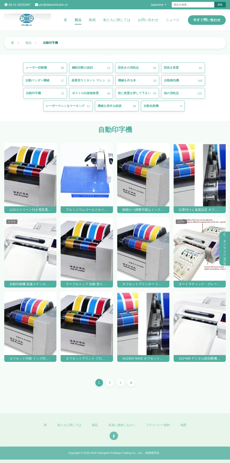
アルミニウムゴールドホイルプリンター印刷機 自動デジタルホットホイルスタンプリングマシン (87, 209)
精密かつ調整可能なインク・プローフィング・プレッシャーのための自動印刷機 (143, 209)
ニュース (172, 20)
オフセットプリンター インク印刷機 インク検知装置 (143, 284)
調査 (220, 4)
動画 (92, 20)
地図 (183, 426)
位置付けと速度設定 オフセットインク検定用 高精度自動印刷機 (199, 209)
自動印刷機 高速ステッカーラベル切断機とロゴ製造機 (30, 284)
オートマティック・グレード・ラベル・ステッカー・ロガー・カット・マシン (199, 284)
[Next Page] (120, 383)
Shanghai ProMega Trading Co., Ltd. (119, 454)
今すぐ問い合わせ (206, 20)
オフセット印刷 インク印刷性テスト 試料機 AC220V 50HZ (30, 358)
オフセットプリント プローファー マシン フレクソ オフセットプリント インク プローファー (87, 358)
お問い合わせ (148, 20)
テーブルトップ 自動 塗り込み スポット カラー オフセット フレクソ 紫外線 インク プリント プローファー (87, 284)
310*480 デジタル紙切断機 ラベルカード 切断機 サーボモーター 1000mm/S (199, 358)
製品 (78, 20)
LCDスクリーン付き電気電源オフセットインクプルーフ (30, 209)
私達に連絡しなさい (122, 426)
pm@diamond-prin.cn (53, 4)
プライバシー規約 (158, 426)
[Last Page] (131, 383)
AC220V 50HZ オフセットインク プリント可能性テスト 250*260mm (143, 358)
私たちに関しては (116, 20)
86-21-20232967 (20, 4)
